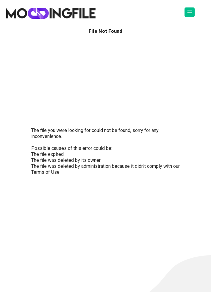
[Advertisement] (105, 82)
